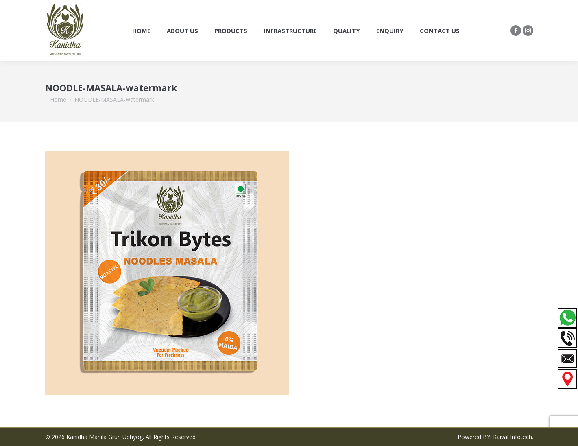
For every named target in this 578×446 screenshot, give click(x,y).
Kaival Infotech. (513, 437)
